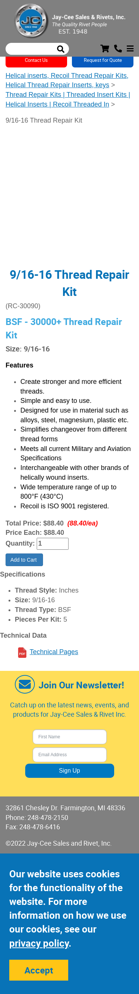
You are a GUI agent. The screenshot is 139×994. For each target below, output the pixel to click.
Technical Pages (54, 652)
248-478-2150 (47, 817)
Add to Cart (24, 560)
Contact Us (36, 60)
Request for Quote (103, 60)
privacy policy (39, 943)
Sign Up (69, 770)
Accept (38, 970)
